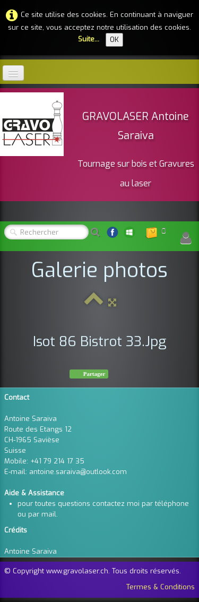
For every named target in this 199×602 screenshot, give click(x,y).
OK (114, 39)
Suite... (88, 39)
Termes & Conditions (160, 586)
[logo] (99, 143)
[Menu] (13, 73)
